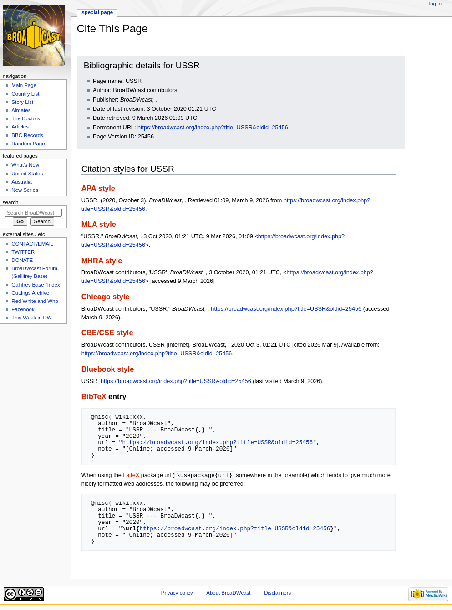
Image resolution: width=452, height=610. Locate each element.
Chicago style (105, 296)
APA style (98, 188)
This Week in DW (31, 317)
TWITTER (23, 252)
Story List (22, 102)
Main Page (23, 85)
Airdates (20, 110)
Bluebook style (107, 369)
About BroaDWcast (228, 593)
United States (27, 173)
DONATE (22, 260)
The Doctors (25, 118)
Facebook (22, 309)
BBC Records (27, 135)
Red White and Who (34, 301)
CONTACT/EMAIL (32, 243)
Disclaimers (277, 593)
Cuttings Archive (30, 293)
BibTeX (94, 396)
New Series (24, 190)
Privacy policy (177, 593)
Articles (20, 126)
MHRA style (101, 260)
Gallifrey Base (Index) (36, 284)
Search (11, 202)
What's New (25, 165)
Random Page (28, 143)
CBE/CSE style (107, 332)
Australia (21, 182)
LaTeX (131, 475)
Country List (25, 94)
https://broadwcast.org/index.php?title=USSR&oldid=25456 (212, 127)
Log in (435, 3)
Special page (97, 12)
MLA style (98, 224)
